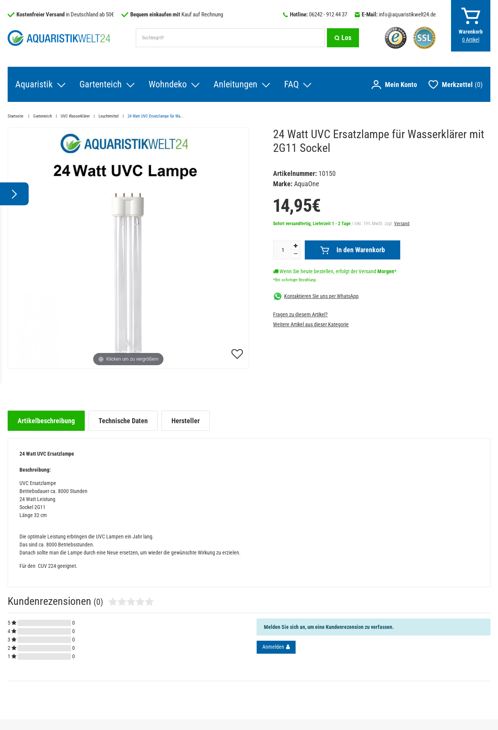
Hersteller (185, 421)
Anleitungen (235, 84)
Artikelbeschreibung (46, 421)
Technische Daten (123, 421)
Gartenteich (100, 84)
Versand (401, 223)
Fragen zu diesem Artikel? (300, 314)
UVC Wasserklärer (75, 116)
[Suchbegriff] (230, 37)
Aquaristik (34, 84)
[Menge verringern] (295, 254)
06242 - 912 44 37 (328, 14)
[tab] (46, 421)
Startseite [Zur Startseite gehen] (16, 116)
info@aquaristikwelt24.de (407, 14)
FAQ (291, 84)
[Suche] (343, 37)
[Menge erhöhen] (295, 246)
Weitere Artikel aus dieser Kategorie (311, 324)
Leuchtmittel (109, 116)
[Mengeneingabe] (282, 250)
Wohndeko (168, 84)
